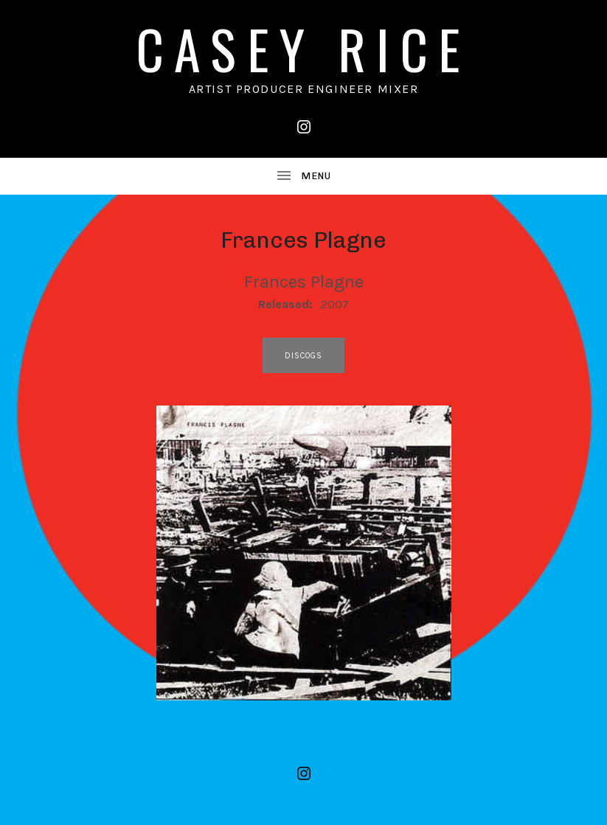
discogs (304, 356)
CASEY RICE (303, 48)
